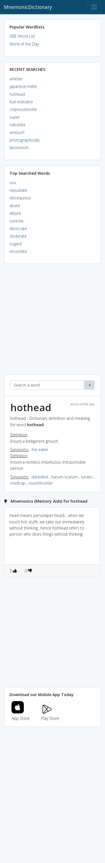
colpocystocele (23, 109)
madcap (17, 483)
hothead (17, 94)
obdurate (18, 236)
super (15, 117)
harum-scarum (64, 477)
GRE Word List (22, 36)
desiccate (18, 228)
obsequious (20, 197)
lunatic (87, 477)
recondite (18, 251)
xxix (13, 182)
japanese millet (23, 86)
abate (15, 205)
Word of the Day (24, 44)
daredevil (40, 477)
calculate (17, 124)
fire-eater (40, 449)
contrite (17, 221)
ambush (17, 132)
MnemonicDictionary (28, 7)
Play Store (50, 715)
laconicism (19, 147)
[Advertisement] (52, 322)
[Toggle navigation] (94, 7)
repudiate (18, 190)
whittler (16, 78)
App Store (20, 715)
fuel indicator (21, 101)
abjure (15, 213)
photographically (24, 140)
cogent (16, 243)
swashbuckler (41, 483)
